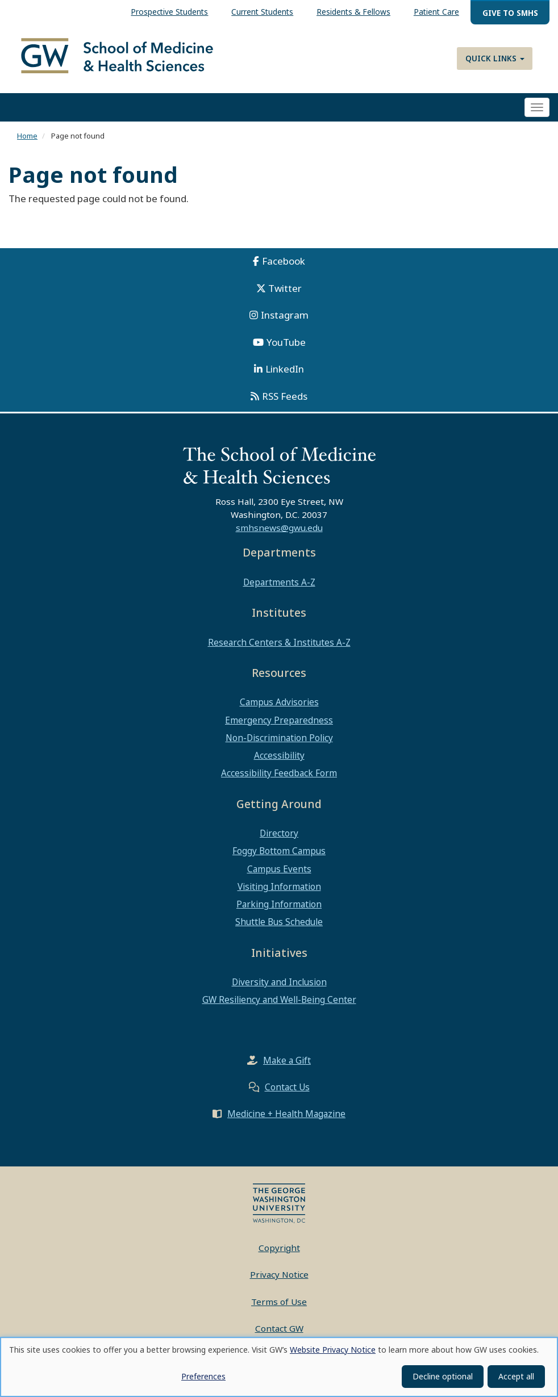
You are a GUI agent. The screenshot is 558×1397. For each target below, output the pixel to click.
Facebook (283, 263)
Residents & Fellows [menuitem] (353, 11)
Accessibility (279, 757)
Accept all (516, 1376)
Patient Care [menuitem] (436, 11)
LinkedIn (284, 371)
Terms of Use (279, 1303)
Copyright (279, 1249)
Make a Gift (287, 1062)
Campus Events (279, 870)
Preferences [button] (203, 1376)
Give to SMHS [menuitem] (510, 12)
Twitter (285, 289)
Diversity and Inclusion (279, 984)
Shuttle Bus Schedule (279, 924)
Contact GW (279, 1330)
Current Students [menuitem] (262, 11)
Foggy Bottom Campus (279, 853)
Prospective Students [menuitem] (169, 11)
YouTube (286, 343)
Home (27, 138)
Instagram (285, 317)
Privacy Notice (279, 1276)
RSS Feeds (284, 397)
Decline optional (443, 1376)
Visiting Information (279, 888)
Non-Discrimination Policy (279, 739)
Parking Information (279, 906)
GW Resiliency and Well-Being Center (279, 1001)
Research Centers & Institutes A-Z (279, 644)
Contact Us (287, 1088)
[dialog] (279, 1367)
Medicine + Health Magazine (286, 1115)
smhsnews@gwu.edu (279, 530)
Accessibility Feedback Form (279, 775)
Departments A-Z (279, 583)
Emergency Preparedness (279, 721)
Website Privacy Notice (333, 1349)
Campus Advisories (279, 704)
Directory (279, 835)
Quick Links (494, 58)
